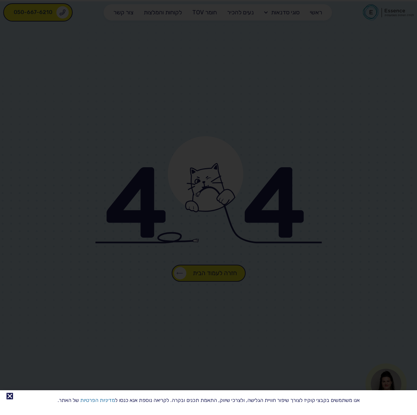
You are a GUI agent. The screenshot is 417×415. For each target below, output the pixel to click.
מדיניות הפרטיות (97, 400)
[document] (208, 207)
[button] (10, 396)
